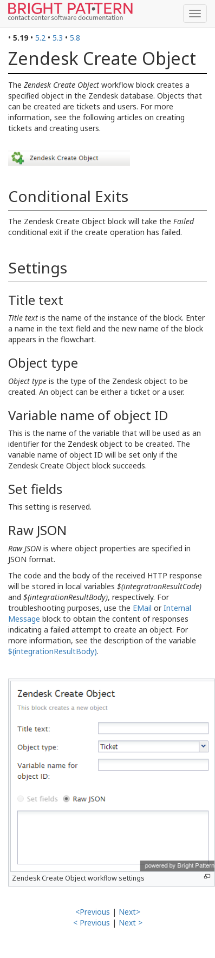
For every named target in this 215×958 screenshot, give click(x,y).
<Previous (92, 912)
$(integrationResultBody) (52, 651)
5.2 (40, 37)
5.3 (58, 37)
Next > (130, 922)
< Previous (91, 922)
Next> (129, 912)
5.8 (75, 37)
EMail (142, 608)
